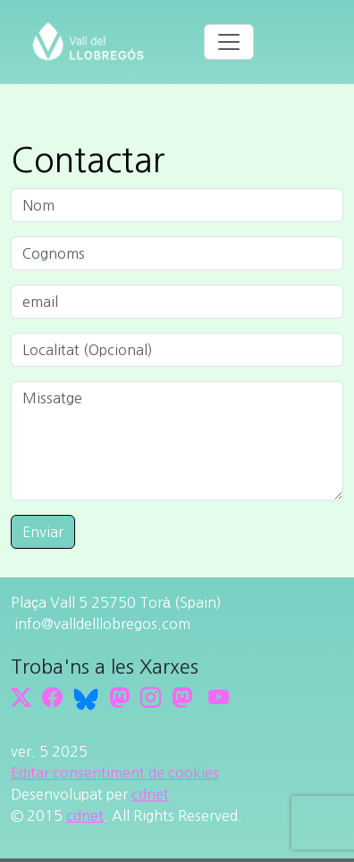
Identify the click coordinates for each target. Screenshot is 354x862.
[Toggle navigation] (229, 42)
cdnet (150, 794)
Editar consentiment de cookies (115, 773)
